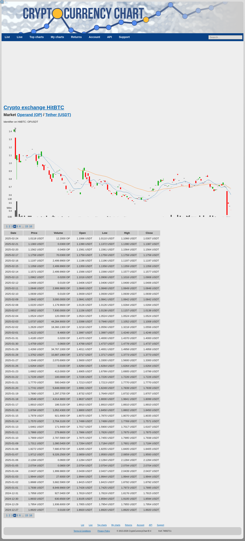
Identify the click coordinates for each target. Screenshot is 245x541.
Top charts (36, 37)
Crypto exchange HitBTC (34, 107)
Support (124, 37)
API (109, 37)
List (7, 37)
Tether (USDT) (58, 115)
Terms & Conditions (82, 531)
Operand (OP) (29, 115)
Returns (76, 37)
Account (94, 37)
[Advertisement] (122, 74)
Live (20, 37)
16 (30, 226)
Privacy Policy (104, 531)
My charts (57, 37)
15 (26, 226)
